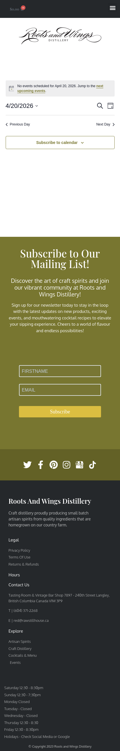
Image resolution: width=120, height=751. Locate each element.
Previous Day (18, 124)
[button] (112, 7)
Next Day (105, 124)
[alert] (60, 88)
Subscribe (60, 412)
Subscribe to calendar (57, 142)
